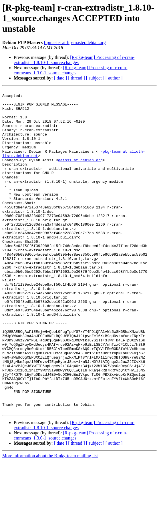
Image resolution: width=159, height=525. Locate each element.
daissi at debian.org (80, 174)
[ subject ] (95, 77)
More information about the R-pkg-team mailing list (50, 520)
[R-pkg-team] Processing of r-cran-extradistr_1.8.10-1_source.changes (74, 60)
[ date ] (60, 77)
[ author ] (114, 77)
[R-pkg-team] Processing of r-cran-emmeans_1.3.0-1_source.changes (70, 70)
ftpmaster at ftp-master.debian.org (75, 42)
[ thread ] (76, 77)
